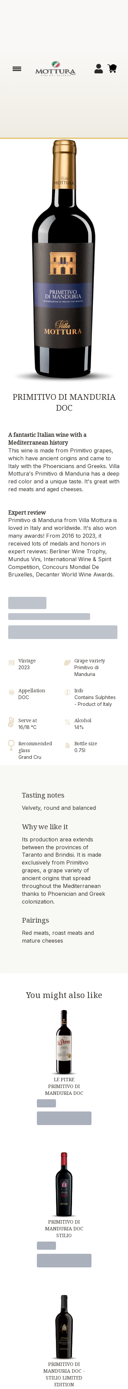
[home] (55, 68)
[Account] (98, 68)
